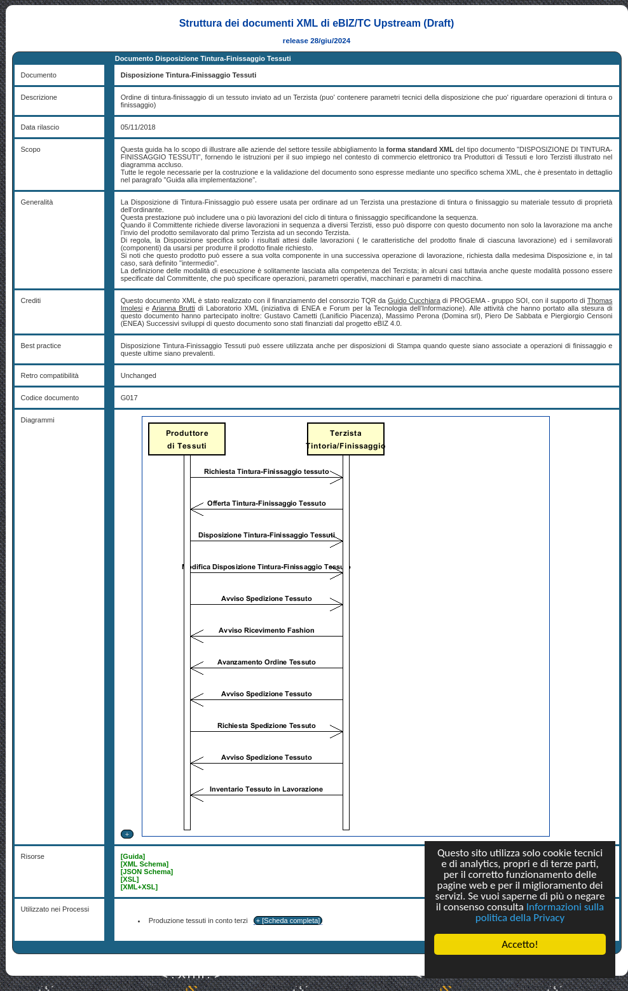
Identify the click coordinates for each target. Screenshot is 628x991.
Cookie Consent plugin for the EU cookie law (520, 966)
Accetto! (520, 944)
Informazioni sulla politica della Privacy (539, 912)
